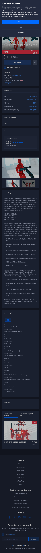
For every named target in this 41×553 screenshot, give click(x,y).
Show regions (8, 83)
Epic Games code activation (20, 500)
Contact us (21, 484)
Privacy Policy (20, 478)
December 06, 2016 (32, 100)
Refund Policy (20, 481)
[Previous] (4, 183)
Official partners (20, 467)
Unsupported (33, 110)
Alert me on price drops (13, 67)
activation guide (16, 76)
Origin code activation (20, 493)
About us (20, 464)
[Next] (37, 183)
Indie (35, 96)
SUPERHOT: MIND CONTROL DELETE (15, 442)
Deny (20, 27)
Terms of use (20, 474)
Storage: (6, 382)
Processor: (7, 346)
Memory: (6, 358)
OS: (5, 335)
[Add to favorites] (35, 62)
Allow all (20, 22)
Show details (20, 33)
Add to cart (17, 62)
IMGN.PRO (34, 103)
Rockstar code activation (20, 504)
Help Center (20, 471)
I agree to (10, 534)
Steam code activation (20, 497)
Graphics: (6, 370)
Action (32, 96)
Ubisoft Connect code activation (20, 507)
